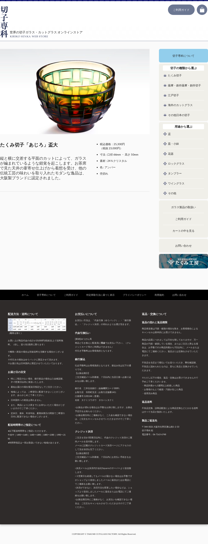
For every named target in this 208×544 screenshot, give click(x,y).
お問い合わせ (183, 245)
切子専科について (183, 55)
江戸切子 (173, 95)
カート (202, 10)
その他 (172, 193)
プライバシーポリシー (134, 294)
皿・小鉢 (173, 143)
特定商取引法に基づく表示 (100, 294)
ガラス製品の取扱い (183, 207)
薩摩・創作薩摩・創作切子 (184, 85)
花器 (170, 153)
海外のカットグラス (180, 105)
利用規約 (159, 294)
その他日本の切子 (179, 115)
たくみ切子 (175, 75)
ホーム (25, 294)
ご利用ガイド (181, 9)
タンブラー (175, 173)
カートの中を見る (183, 230)
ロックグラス (176, 163)
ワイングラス (176, 183)
